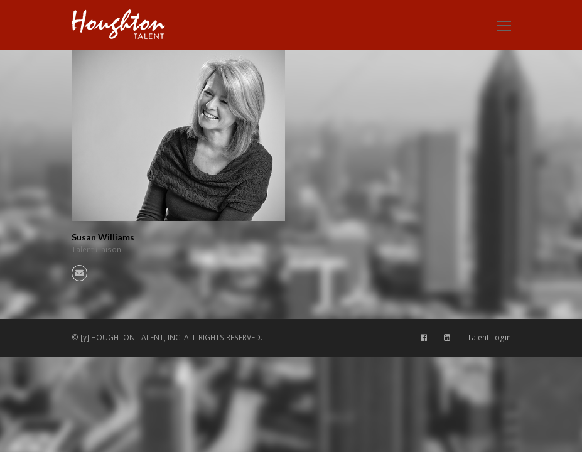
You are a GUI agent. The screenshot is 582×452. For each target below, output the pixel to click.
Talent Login (489, 337)
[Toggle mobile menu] (504, 25)
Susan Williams (103, 237)
